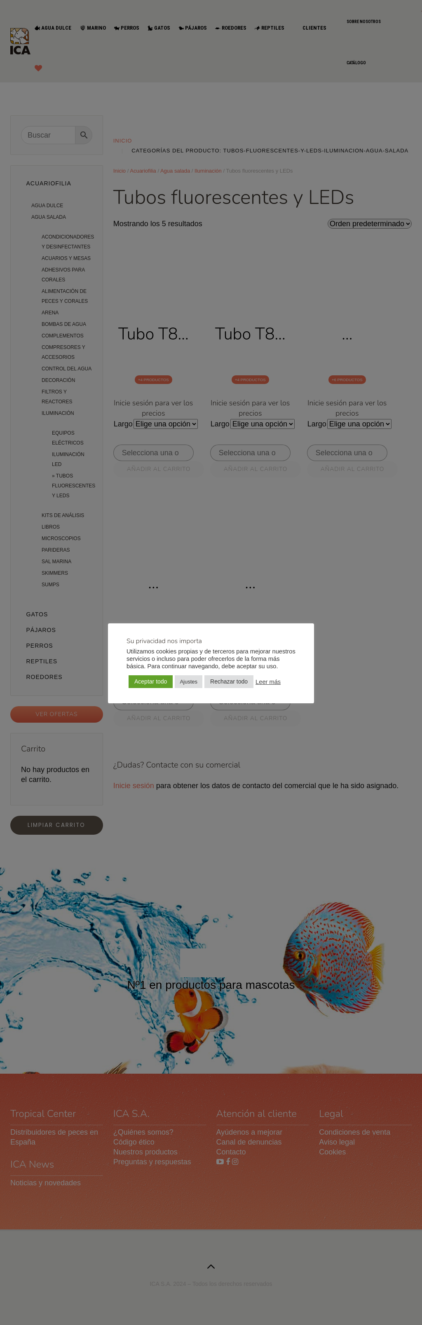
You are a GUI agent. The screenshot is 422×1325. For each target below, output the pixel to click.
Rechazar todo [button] (229, 681)
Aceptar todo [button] (150, 681)
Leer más (268, 682)
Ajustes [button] (188, 682)
